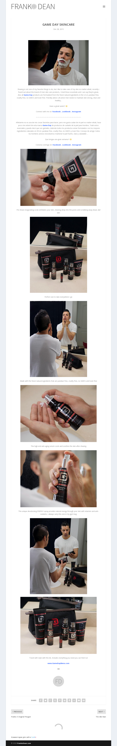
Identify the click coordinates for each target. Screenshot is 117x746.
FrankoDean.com (24, 743)
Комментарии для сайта (23, 737)
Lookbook (66, 111)
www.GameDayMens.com (58, 663)
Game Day (28, 95)
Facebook (56, 111)
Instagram (76, 111)
